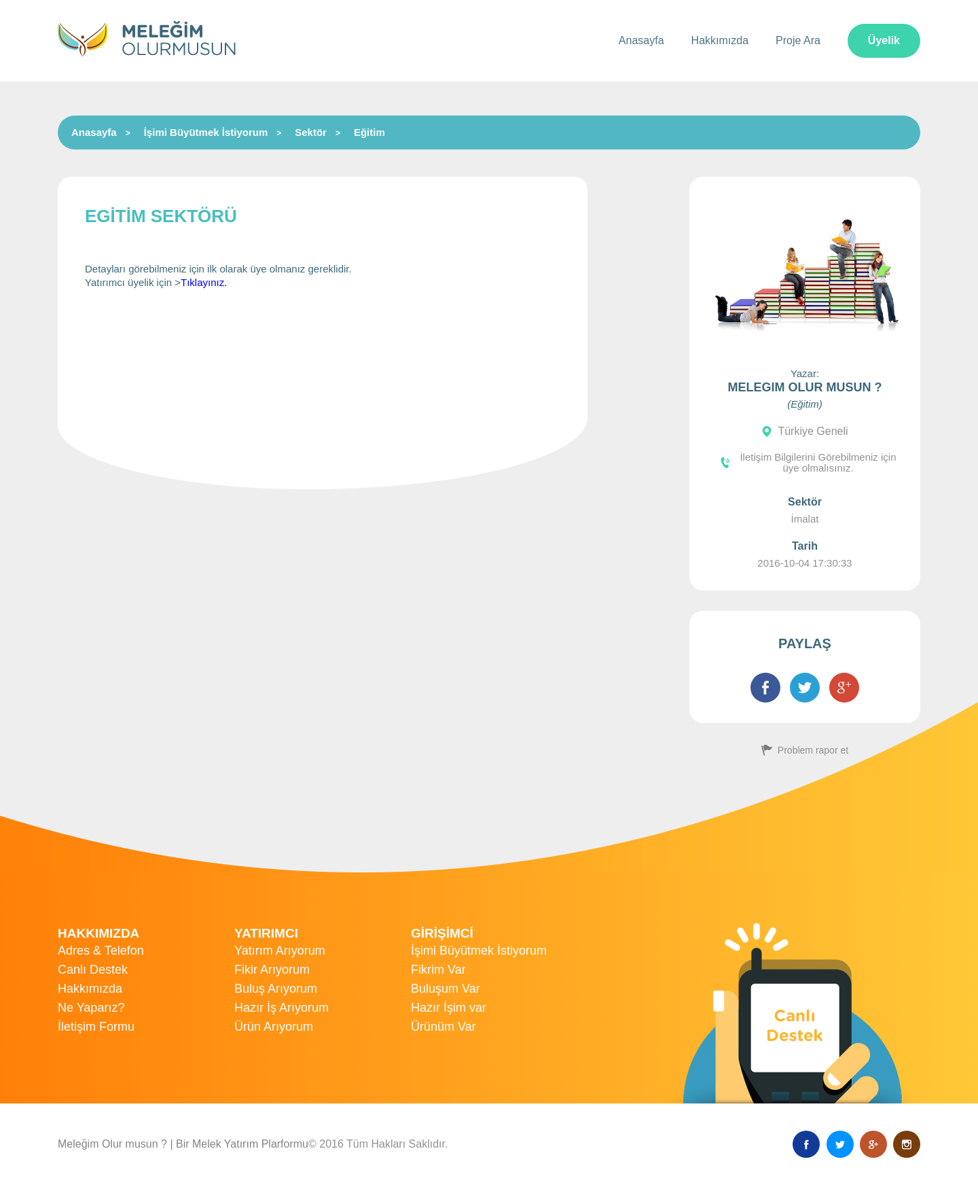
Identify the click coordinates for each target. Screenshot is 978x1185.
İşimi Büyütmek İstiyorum (206, 132)
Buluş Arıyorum (275, 988)
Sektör (311, 132)
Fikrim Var (438, 969)
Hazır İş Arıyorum (281, 1007)
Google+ (844, 688)
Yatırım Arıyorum (279, 950)
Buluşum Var (445, 988)
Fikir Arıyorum (272, 969)
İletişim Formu (96, 1026)
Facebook (765, 688)
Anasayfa (641, 40)
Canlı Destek (93, 969)
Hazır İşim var (448, 1007)
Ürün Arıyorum (273, 1026)
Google (873, 1144)
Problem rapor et (813, 750)
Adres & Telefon (101, 950)
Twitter (805, 688)
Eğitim (369, 132)
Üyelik (884, 40)
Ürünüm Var (443, 1026)
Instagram (906, 1144)
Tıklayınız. (204, 282)
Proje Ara (798, 40)
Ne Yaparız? (91, 1007)
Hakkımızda (719, 40)
